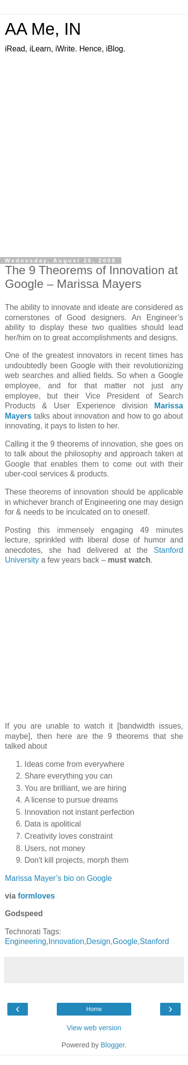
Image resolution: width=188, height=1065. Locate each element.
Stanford (154, 941)
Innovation (66, 941)
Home (94, 1009)
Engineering (25, 941)
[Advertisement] (92, 151)
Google (125, 941)
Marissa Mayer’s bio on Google (58, 878)
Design (98, 941)
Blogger (113, 1045)
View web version (94, 1028)
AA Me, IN (43, 29)
